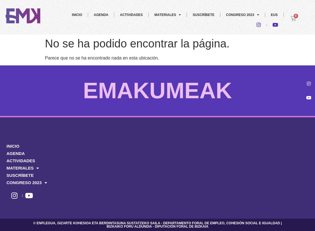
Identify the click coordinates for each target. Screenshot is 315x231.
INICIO (77, 15)
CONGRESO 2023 (242, 14)
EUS (274, 15)
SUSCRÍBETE (203, 15)
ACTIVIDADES (131, 15)
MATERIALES (167, 14)
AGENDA (101, 15)
